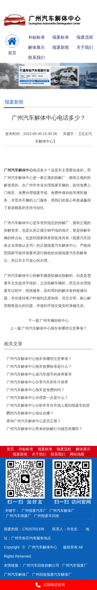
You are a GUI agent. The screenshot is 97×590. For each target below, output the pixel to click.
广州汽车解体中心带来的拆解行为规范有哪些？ (44, 429)
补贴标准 (36, 37)
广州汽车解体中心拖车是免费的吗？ (35, 390)
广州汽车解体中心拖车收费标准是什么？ (39, 366)
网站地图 (77, 454)
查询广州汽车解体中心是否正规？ (33, 421)
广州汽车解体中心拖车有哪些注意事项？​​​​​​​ (54, 328)
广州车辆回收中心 (54, 320)
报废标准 (60, 37)
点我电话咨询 (48, 584)
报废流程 (85, 37)
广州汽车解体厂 (62, 510)
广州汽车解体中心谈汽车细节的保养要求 (39, 374)
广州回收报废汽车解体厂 (52, 574)
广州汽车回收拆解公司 (41, 565)
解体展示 (36, 47)
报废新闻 (60, 47)
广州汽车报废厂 (18, 516)
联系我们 (36, 57)
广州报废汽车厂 (34, 510)
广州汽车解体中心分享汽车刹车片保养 (37, 382)
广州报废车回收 (46, 516)
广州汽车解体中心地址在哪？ (30, 413)
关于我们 (85, 47)
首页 (10, 449)
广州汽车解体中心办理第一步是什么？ (37, 397)
